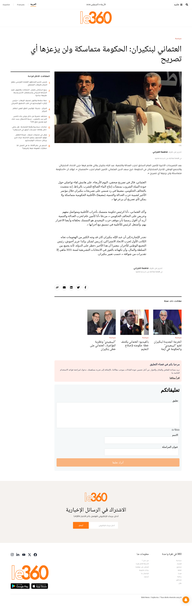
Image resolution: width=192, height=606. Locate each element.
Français (20, 5)
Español (6, 5)
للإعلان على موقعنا (142, 567)
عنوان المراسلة (170, 446)
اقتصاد (179, 564)
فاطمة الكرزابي (160, 152)
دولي (180, 583)
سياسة (178, 38)
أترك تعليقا (117, 462)
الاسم (175, 434)
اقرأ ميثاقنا (175, 378)
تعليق (175, 400)
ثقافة (180, 570)
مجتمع (179, 567)
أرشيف (146, 577)
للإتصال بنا (145, 573)
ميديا (180, 573)
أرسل (81, 525)
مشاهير (179, 580)
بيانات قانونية (144, 570)
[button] (185, 599)
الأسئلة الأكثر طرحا (142, 564)
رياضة (179, 577)
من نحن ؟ (145, 560)
